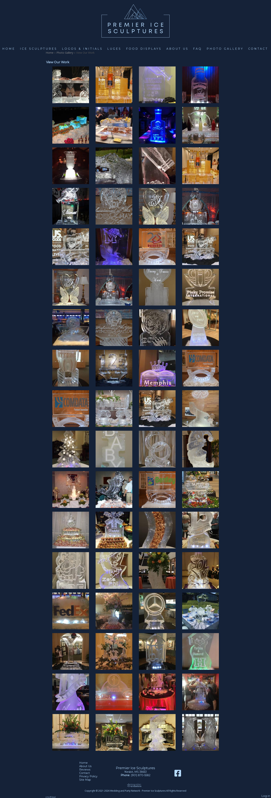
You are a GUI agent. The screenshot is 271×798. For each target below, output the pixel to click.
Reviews (87, 769)
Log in (265, 796)
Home (8, 48)
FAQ (197, 48)
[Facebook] (177, 774)
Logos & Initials (82, 48)
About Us (177, 48)
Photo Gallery (225, 48)
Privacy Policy (91, 776)
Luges (114, 48)
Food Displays (144, 48)
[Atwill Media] (135, 785)
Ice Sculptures (38, 48)
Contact (258, 48)
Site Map (88, 779)
